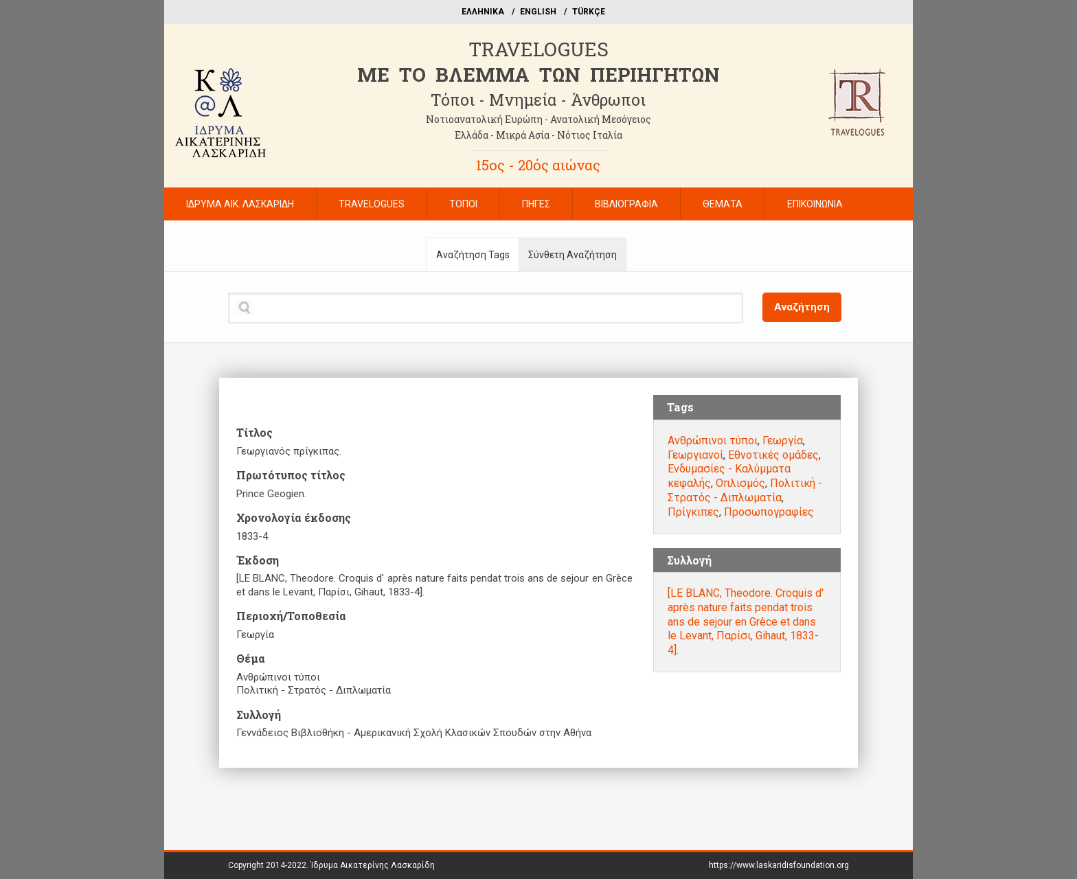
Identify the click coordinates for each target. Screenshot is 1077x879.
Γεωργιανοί (695, 454)
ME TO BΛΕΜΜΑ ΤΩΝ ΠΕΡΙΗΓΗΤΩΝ (538, 74)
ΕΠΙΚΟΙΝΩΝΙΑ (815, 203)
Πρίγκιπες (693, 511)
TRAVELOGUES (538, 49)
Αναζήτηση (802, 307)
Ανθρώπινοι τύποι (713, 440)
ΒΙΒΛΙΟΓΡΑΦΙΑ (626, 203)
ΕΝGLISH (538, 11)
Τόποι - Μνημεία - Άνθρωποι (538, 99)
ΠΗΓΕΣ (536, 203)
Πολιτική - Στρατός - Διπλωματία (745, 490)
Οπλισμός (740, 483)
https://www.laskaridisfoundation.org (779, 865)
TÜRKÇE (588, 11)
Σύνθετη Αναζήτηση (572, 254)
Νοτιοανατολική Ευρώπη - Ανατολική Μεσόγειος (538, 119)
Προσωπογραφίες (769, 511)
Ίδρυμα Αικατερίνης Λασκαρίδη (372, 865)
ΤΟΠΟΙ (463, 203)
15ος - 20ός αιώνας (538, 165)
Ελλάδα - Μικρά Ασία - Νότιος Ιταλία (538, 134)
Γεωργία (782, 440)
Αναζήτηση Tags (473, 254)
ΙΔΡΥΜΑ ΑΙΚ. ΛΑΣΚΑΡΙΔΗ (240, 203)
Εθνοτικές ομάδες (773, 454)
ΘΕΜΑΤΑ (722, 203)
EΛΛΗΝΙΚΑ (483, 11)
